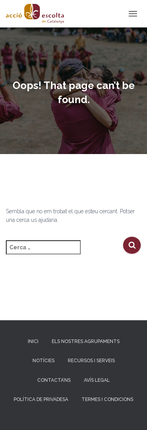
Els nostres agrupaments (86, 341)
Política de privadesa (41, 399)
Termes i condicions (107, 399)
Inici (33, 341)
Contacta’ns (54, 380)
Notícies (43, 360)
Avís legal (97, 380)
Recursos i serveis (91, 360)
